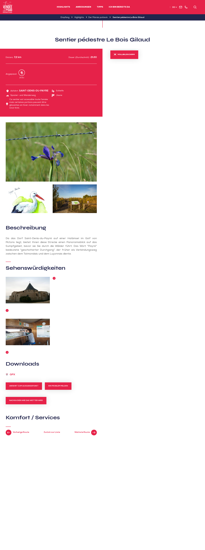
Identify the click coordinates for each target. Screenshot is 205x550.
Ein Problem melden (58, 386)
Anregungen (83, 7)
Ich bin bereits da (119, 7)
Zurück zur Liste (52, 432)
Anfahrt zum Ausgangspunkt (23, 386)
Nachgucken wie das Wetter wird (26, 400)
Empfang (65, 18)
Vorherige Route (21, 432)
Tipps (100, 7)
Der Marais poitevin (98, 18)
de (173, 7)
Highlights (63, 7)
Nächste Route (82, 432)
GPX (12, 374)
